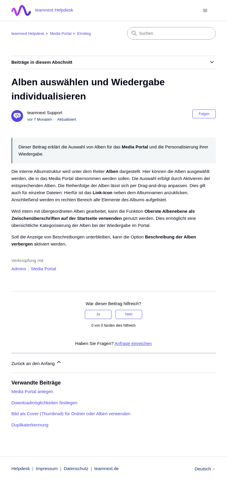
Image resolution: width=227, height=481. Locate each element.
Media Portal (61, 33)
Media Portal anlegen (32, 391)
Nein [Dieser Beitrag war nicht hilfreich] (129, 314)
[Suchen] (171, 33)
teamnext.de (106, 468)
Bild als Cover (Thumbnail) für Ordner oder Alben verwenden (70, 413)
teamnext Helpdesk (27, 33)
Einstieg (84, 33)
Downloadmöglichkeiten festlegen (44, 402)
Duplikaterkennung (29, 424)
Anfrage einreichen (133, 343)
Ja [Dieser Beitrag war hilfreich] (98, 314)
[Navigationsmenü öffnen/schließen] (205, 10)
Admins (18, 268)
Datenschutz (76, 468)
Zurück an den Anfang (36, 362)
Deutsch (204, 468)
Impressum (47, 468)
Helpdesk (20, 468)
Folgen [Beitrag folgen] (204, 114)
